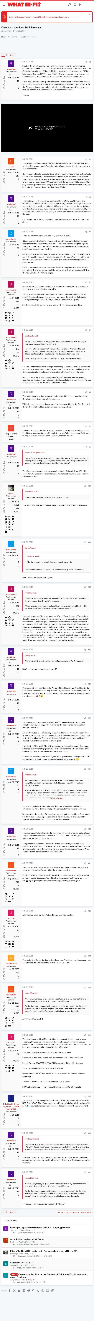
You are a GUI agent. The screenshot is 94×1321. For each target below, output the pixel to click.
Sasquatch (14, 1230)
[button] (4, 4)
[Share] (86, 62)
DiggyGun (21, 1268)
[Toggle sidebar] (85, 4)
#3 (90, 197)
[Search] (90, 4)
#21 (89, 987)
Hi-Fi (33, 1230)
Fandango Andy (16, 1254)
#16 (89, 769)
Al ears (20, 1244)
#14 (89, 684)
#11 (89, 542)
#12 (89, 587)
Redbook (14, 1242)
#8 (90, 426)
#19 (89, 911)
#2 (90, 159)
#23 (89, 1096)
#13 (89, 650)
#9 (90, 447)
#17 (89, 829)
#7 (90, 392)
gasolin (21, 1233)
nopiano (20, 1282)
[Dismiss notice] (89, 15)
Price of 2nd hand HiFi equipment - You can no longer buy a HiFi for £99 (43, 1251)
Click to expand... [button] (57, 798)
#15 (89, 718)
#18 (89, 863)
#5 (90, 282)
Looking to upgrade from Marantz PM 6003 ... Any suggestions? (40, 1227)
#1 (90, 62)
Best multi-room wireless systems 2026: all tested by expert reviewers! (39, 17)
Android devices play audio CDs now (27, 1239)
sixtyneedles (15, 1280)
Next (12, 55)
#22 (89, 1035)
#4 (90, 232)
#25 (89, 1172)
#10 (89, 486)
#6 (90, 330)
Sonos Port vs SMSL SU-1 (22, 1262)
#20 (89, 956)
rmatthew (7, 31)
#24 (89, 1133)
